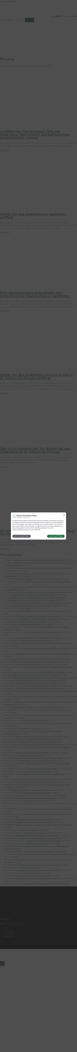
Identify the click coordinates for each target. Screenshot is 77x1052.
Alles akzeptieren (56, 536)
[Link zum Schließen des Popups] (64, 515)
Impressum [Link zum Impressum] (19, 517)
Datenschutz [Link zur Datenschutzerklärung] (26, 517)
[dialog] (38, 526)
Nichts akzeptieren (21, 536)
